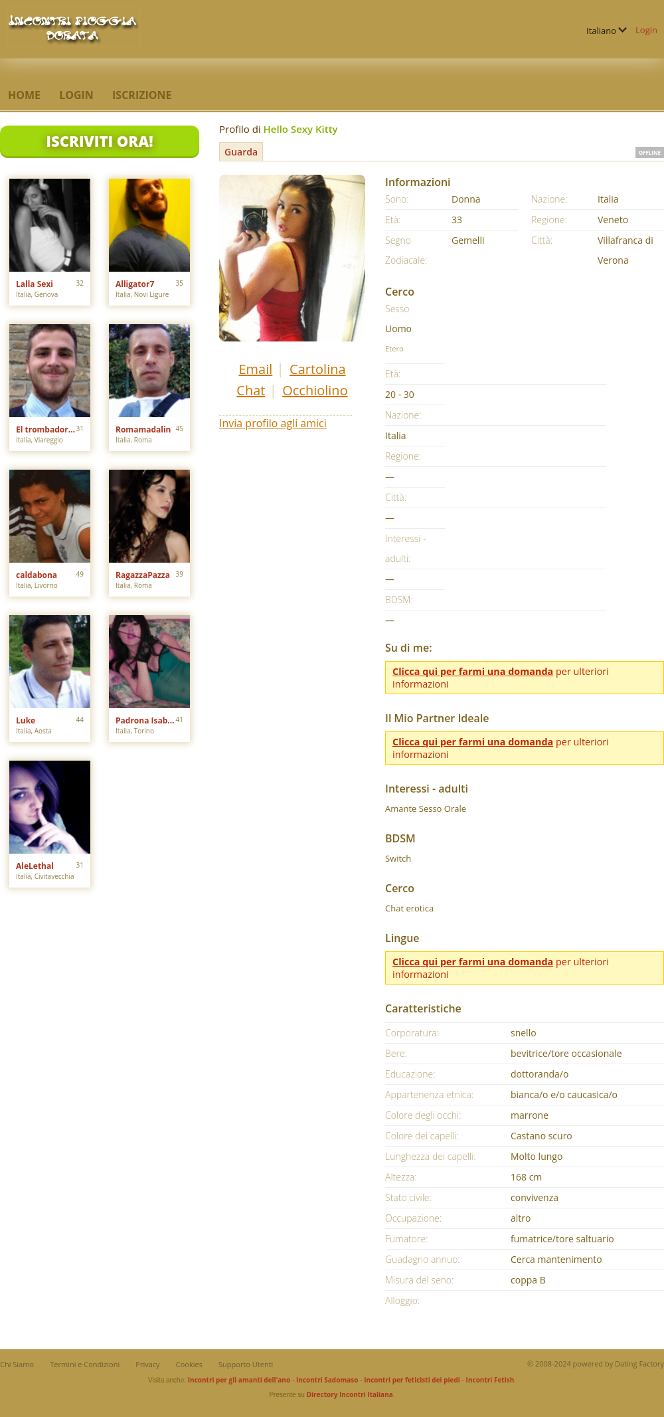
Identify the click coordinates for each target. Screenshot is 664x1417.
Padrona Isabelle (146, 720)
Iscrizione (141, 95)
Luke (25, 720)
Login (646, 30)
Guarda (241, 151)
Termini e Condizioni (85, 1364)
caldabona (36, 575)
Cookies (189, 1364)
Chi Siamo (17, 1364)
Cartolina (318, 369)
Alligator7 (135, 284)
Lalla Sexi (34, 284)
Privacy (147, 1364)
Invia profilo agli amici (273, 423)
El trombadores (46, 429)
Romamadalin (143, 429)
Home (24, 95)
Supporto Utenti (245, 1364)
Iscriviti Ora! (99, 141)
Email (255, 369)
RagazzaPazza (143, 575)
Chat (250, 390)
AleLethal (35, 866)
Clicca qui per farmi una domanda (472, 671)
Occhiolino (314, 390)
